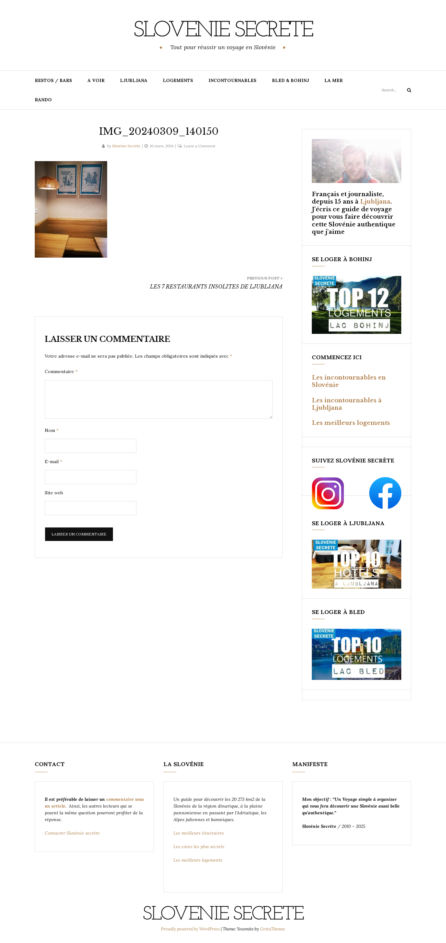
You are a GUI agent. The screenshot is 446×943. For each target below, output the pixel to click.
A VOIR (96, 80)
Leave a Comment (199, 145)
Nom (52, 430)
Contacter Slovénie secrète (72, 833)
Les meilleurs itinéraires (199, 833)
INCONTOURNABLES (232, 80)
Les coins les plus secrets (198, 846)
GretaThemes (272, 929)
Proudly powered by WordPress (191, 929)
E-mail (53, 461)
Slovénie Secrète (126, 145)
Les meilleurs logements (351, 422)
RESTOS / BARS (53, 80)
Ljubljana (375, 201)
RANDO (43, 100)
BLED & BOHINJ (290, 80)
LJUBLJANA (133, 80)
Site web (54, 493)
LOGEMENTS (178, 80)
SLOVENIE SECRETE (223, 30)
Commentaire (61, 371)
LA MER (333, 80)
